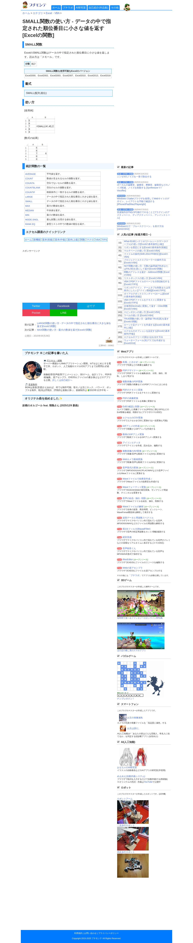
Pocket (36, 312)
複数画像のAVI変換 (132, 451)
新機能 (37, 239)
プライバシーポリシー (108, 933)
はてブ (91, 306)
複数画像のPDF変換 (133, 381)
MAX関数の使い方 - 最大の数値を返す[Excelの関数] (64, 329)
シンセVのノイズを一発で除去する (134, 176)
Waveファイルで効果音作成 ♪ (137, 478)
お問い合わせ (90, 933)
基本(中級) (60, 239)
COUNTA (29, 183)
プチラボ (68, 7)
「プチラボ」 (135, 575)
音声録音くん (129, 548)
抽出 (137, 498)
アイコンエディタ (131, 442)
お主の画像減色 (135, 717)
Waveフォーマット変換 (134, 487)
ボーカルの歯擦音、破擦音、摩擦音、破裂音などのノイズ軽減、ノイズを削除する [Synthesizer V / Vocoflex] (143, 188)
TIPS (104, 239)
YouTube (148, 782)
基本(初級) (47, 239)
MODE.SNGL (31, 219)
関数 (82, 239)
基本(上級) (73, 239)
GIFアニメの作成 (131, 426)
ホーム (56, 7)
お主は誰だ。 (133, 728)
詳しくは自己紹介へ (62, 380)
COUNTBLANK (32, 187)
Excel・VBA (52, 13)
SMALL (28, 201)
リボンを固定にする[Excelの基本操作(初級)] (145, 247)
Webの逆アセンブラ (133, 568)
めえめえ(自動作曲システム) (131, 776)
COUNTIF (30, 192)
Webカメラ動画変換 (133, 459)
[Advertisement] (67, 274)
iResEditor (128, 559)
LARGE (29, 197)
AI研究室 (81, 7)
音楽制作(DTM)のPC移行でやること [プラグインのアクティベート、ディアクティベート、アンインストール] (143, 215)
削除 (143, 498)
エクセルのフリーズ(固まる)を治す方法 (143, 337)
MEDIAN (29, 210)
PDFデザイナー (130, 370)
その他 (115, 7)
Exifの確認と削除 (131, 406)
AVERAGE (30, 174)
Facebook (64, 306)
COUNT (29, 178)
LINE (64, 312)
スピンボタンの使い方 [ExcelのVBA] (142, 312)
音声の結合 (128, 498)
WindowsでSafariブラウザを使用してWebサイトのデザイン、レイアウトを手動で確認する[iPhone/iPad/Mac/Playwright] (143, 201)
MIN (27, 215)
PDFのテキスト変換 (133, 390)
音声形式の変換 (130, 467)
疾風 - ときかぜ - (131, 362)
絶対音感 (127, 537)
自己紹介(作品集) (98, 7)
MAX (27, 206)
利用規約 (78, 933)
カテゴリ (38, 13)
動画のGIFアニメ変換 (133, 434)
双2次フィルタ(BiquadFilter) (136, 529)
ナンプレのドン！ (126, 698)
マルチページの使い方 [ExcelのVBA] (142, 250)
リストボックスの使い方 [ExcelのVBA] (143, 278)
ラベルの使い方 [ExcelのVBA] (138, 315)
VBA (97, 239)
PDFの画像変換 (130, 398)
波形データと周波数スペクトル (138, 517)
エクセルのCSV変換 (133, 417)
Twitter (36, 306)
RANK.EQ (30, 224)
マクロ (90, 239)
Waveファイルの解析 (133, 506)
